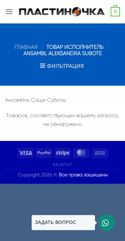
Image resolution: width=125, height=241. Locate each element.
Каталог (62, 164)
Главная (26, 47)
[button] (9, 11)
